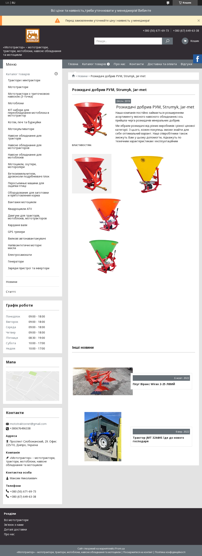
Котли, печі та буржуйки (24, 122)
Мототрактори (18, 87)
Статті (11, 292)
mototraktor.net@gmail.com (28, 424)
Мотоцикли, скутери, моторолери (22, 166)
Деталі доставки (15, 529)
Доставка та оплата (162, 64)
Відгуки (186, 64)
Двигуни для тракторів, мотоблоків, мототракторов (27, 217)
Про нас (119, 64)
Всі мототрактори (16, 520)
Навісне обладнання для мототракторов (24, 147)
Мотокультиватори (21, 129)
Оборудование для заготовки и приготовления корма (28, 194)
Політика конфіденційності (170, 552)
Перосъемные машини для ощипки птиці (26, 185)
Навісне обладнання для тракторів (24, 137)
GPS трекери (16, 232)
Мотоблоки (16, 103)
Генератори (16, 261)
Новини (11, 282)
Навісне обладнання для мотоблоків (24, 156)
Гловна (73, 64)
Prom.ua (120, 548)
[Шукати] (167, 41)
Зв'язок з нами (13, 525)
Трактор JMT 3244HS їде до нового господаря (158, 439)
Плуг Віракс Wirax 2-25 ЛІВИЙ (154, 384)
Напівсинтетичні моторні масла (24, 247)
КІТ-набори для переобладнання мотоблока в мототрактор (28, 113)
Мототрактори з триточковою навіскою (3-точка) (29, 95)
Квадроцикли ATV (20, 209)
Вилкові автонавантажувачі (27, 238)
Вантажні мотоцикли (22, 202)
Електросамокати (20, 255)
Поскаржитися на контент (137, 552)
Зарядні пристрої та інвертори (28, 268)
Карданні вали (17, 225)
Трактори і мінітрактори (24, 80)
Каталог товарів (94, 64)
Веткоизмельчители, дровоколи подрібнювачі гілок (28, 175)
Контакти (136, 64)
